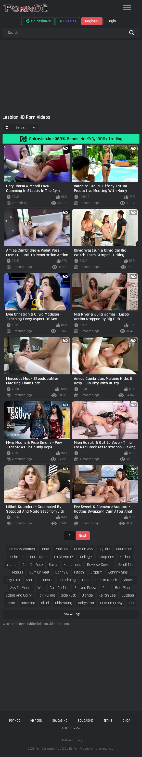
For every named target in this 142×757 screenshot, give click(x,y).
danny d (61, 572)
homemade (72, 564)
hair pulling (46, 595)
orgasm (96, 572)
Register (92, 21)
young (12, 564)
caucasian (124, 549)
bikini (45, 603)
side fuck (68, 595)
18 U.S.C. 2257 (71, 728)
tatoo (10, 603)
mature (17, 572)
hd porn (36, 721)
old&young (63, 603)
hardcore (28, 603)
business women (21, 549)
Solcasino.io (38, 21)
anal (29, 580)
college (86, 557)
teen (85, 580)
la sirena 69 (64, 557)
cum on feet (39, 572)
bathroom (16, 557)
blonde (87, 595)
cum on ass (83, 549)
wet (40, 587)
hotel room (39, 557)
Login (112, 21)
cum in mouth (106, 580)
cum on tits (59, 587)
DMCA (126, 721)
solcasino (59, 721)
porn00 (14, 721)
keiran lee (107, 595)
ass (131, 603)
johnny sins (118, 572)
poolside (61, 549)
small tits (125, 564)
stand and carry (19, 595)
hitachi (79, 572)
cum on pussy (111, 603)
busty (53, 564)
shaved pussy (85, 587)
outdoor (128, 595)
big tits (104, 549)
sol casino (86, 721)
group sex (106, 557)
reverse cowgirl (99, 564)
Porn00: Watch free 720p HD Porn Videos (62, 749)
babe (45, 549)
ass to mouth (21, 587)
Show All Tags (71, 614)
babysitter (86, 603)
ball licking (67, 580)
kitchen (125, 557)
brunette (45, 580)
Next (83, 535)
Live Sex (68, 21)
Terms (108, 721)
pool (105, 587)
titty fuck (12, 580)
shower (129, 580)
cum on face (32, 564)
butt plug (122, 587)
